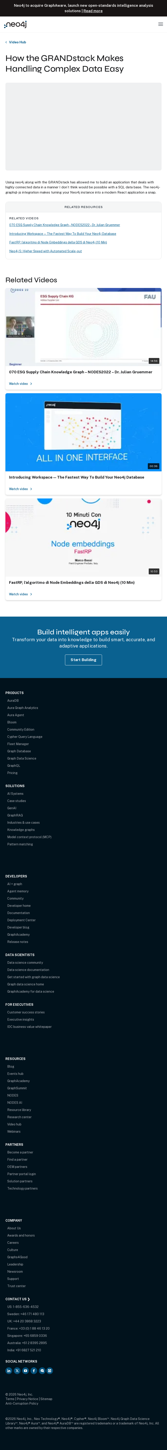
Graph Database (19, 751)
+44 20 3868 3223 (27, 1321)
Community (15, 898)
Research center (19, 1117)
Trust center (16, 1286)
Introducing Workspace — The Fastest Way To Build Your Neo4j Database (62, 234)
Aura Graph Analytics (22, 708)
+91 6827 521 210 (28, 1350)
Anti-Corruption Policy (21, 1403)
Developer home (19, 905)
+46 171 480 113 (32, 1314)
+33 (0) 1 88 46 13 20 (34, 1328)
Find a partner (17, 1159)
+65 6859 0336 (35, 1336)
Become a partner (20, 1152)
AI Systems (15, 793)
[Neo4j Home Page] (15, 24)
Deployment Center (21, 920)
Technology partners (22, 1188)
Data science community (25, 962)
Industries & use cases (23, 822)
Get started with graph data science (33, 977)
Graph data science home (25, 984)
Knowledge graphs (21, 830)
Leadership (15, 1264)
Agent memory (17, 891)
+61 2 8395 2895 (34, 1343)
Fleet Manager (18, 744)
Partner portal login (21, 1174)
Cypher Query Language (24, 737)
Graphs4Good (17, 1257)
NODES (12, 1095)
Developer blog (18, 927)
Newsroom (15, 1271)
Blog (10, 1066)
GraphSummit (17, 1088)
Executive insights (20, 1019)
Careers (13, 1242)
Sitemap (46, 1399)
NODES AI (14, 1102)
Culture (12, 1250)
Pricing (12, 773)
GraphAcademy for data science (30, 991)
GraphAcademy (18, 934)
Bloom (11, 722)
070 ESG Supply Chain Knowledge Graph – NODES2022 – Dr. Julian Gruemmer (64, 225)
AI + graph (14, 884)
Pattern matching (20, 844)
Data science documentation (28, 970)
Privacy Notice (27, 1399)
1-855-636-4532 (26, 1307)
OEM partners (17, 1167)
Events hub (15, 1074)
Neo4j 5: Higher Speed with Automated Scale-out (45, 251)
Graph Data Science (21, 758)
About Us (14, 1228)
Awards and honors (21, 1235)
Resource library (19, 1110)
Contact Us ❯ (17, 1299)
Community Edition (20, 729)
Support (13, 1279)
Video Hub (17, 42)
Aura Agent (15, 715)
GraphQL (13, 765)
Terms (9, 1399)
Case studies (16, 801)
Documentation (18, 913)
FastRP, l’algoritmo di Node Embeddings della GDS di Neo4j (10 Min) (58, 242)
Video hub (14, 1124)
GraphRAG (15, 815)
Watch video (20, 384)
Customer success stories (26, 1012)
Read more (93, 11)
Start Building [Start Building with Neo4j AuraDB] (83, 660)
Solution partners (19, 1181)
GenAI (11, 808)
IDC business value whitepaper (29, 1027)
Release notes (17, 942)
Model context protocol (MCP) (29, 837)
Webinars (14, 1131)
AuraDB (13, 700)
